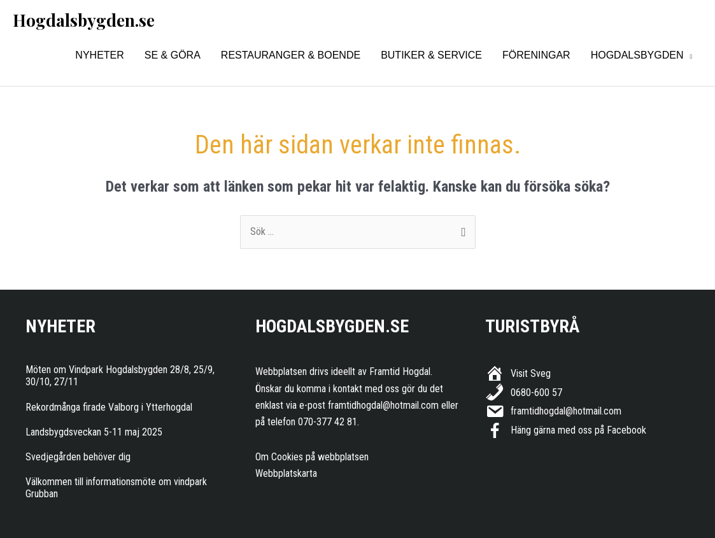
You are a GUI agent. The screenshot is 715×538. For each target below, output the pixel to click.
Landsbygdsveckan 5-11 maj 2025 (93, 432)
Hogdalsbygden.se (84, 20)
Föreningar (536, 55)
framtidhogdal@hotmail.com (383, 405)
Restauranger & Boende (290, 55)
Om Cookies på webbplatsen (312, 457)
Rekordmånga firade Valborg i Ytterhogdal (108, 407)
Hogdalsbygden (637, 55)
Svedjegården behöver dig (78, 457)
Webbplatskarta (286, 473)
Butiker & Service (431, 55)
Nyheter (99, 55)
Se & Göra (173, 55)
